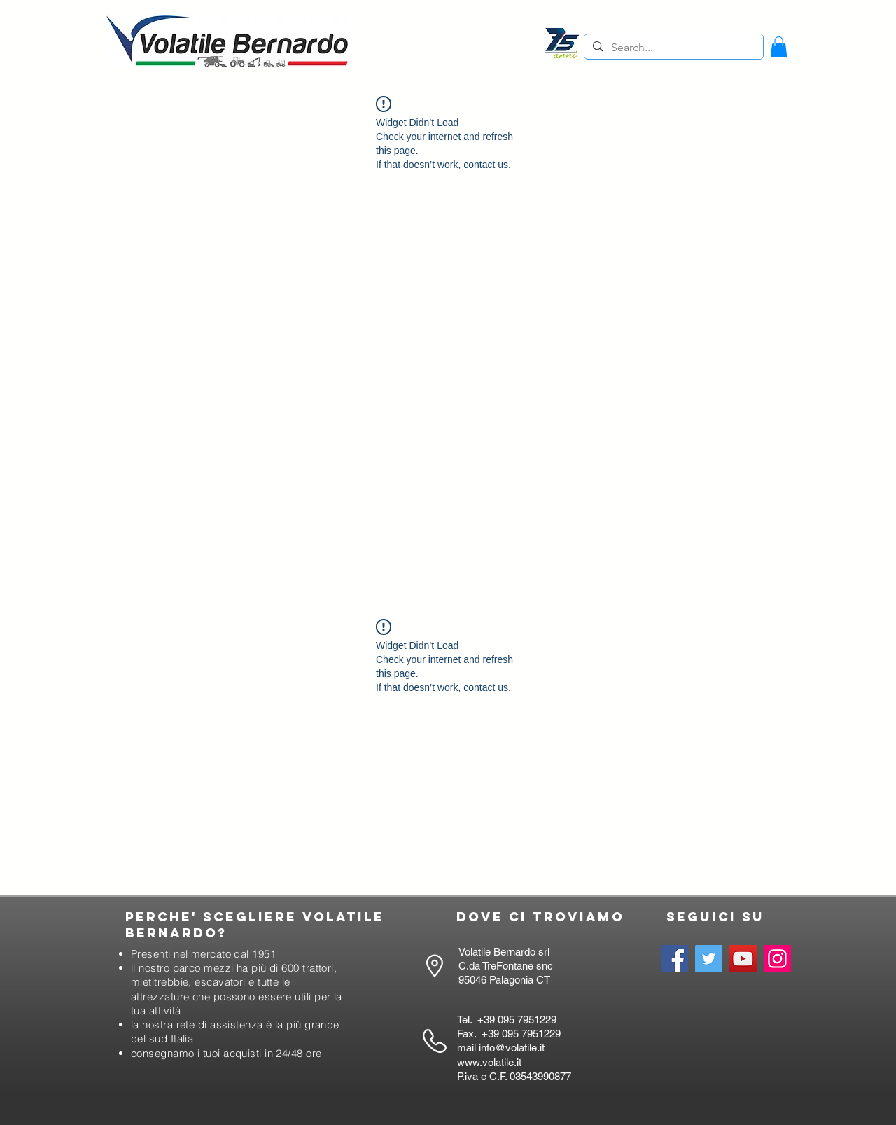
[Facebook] (674, 958)
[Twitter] (708, 958)
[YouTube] (743, 958)
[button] (779, 46)
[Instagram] (777, 958)
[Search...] (672, 47)
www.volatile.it (489, 1062)
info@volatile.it (512, 1048)
